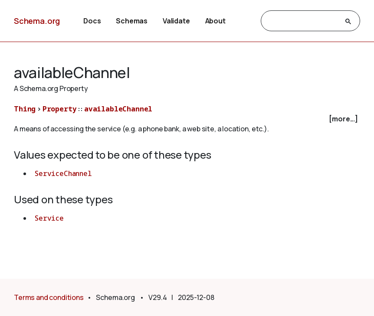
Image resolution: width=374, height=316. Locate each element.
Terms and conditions (49, 297)
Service (49, 218)
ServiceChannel (63, 173)
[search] (302, 21)
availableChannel (118, 109)
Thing (25, 109)
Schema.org (37, 21)
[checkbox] (187, 119)
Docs (92, 21)
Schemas (132, 21)
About (215, 21)
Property (60, 109)
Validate (176, 21)
